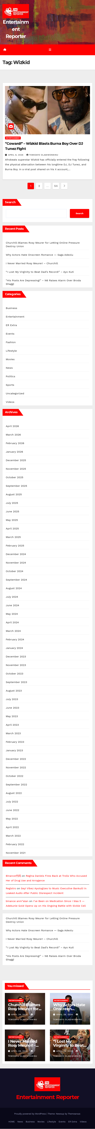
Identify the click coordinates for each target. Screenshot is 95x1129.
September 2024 (16, 579)
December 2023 (16, 656)
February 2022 (15, 844)
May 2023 (12, 716)
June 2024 (12, 605)
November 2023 (16, 665)
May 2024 (12, 614)
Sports (10, 385)
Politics (10, 376)
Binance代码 (13, 876)
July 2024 (12, 596)
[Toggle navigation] (50, 50)
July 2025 (12, 503)
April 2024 (12, 622)
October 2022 (14, 776)
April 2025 (12, 528)
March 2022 (13, 835)
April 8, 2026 (16, 155)
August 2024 (14, 588)
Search (10, 202)
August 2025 (14, 494)
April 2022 (12, 827)
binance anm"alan (17, 901)
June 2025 (12, 511)
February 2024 (15, 639)
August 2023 (14, 690)
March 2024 (13, 631)
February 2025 (15, 545)
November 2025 (16, 468)
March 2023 (13, 733)
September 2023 (16, 682)
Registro (11, 888)
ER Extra (11, 325)
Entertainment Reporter (16, 29)
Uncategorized (15, 393)
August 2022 (14, 793)
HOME (12, 1122)
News (9, 368)
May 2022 (12, 818)
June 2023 (12, 707)
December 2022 (16, 759)
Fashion (11, 342)
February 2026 (15, 443)
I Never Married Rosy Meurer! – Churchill (32, 263)
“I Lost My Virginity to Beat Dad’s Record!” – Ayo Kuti (40, 272)
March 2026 (13, 434)
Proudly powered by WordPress (30, 1114)
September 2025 (16, 486)
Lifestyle (11, 350)
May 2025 (12, 520)
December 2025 (16, 460)
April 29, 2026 (19, 1015)
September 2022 (16, 784)
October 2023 (14, 673)
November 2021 (15, 852)
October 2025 (14, 477)
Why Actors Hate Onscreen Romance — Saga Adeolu (39, 254)
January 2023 (14, 750)
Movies (10, 359)
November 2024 (16, 562)
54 (55, 186)
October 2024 (14, 571)
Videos (10, 402)
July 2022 (12, 801)
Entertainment (13, 138)
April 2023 (12, 724)
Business (11, 308)
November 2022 (16, 767)
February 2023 (15, 742)
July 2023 (12, 699)
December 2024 (16, 554)
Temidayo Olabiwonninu (42, 155)
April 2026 (12, 426)
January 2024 (14, 648)
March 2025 (13, 537)
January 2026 (14, 451)
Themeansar (74, 1114)
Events (10, 333)
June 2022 (12, 810)
